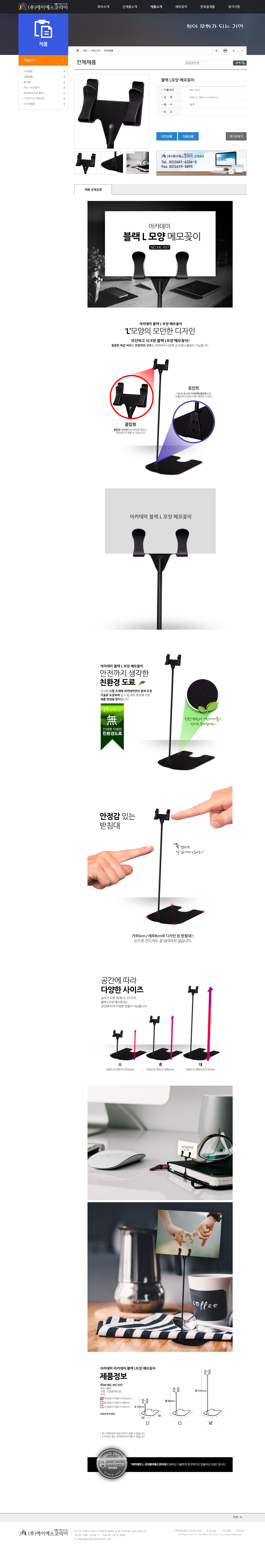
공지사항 (234, 6)
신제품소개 (130, 6)
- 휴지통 (26, 82)
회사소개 (103, 6)
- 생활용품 (27, 77)
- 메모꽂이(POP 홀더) (33, 93)
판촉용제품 (207, 6)
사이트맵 (226, 1530)
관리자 (240, 1530)
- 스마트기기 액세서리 (33, 98)
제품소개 (156, 6)
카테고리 (29, 60)
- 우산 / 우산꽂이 (30, 87)
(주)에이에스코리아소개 (188, 1530)
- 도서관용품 (28, 104)
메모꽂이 (181, 6)
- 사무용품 (27, 71)
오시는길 (211, 1530)
